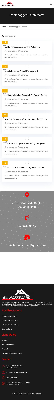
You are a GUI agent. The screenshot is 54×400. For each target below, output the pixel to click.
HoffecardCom (12, 51)
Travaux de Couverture (10, 325)
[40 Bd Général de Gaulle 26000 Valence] (27, 268)
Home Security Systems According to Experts (25, 143)
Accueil (4, 340)
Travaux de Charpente (10, 320)
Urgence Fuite (7, 329)
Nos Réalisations (8, 345)
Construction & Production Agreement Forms (24, 167)
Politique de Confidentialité (12, 353)
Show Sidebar (8, 36)
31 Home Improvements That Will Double (22, 47)
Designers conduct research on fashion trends (26, 95)
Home (4, 27)
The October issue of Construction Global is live (26, 119)
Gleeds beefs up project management (21, 71)
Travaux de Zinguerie (9, 316)
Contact (5, 349)
